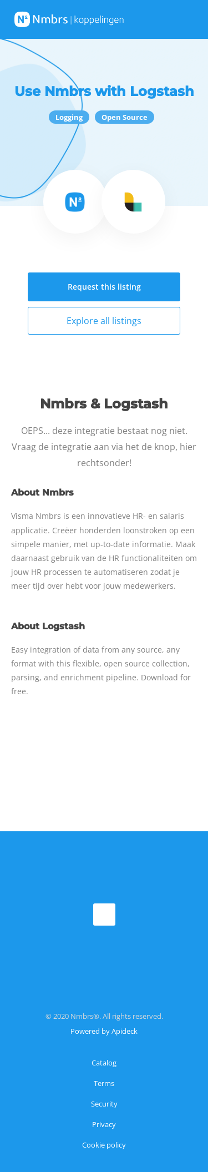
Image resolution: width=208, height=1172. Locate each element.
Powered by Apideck (104, 1031)
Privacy (104, 1124)
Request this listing (104, 286)
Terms (104, 1083)
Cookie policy (104, 1145)
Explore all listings (104, 321)
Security (104, 1104)
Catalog (104, 1063)
